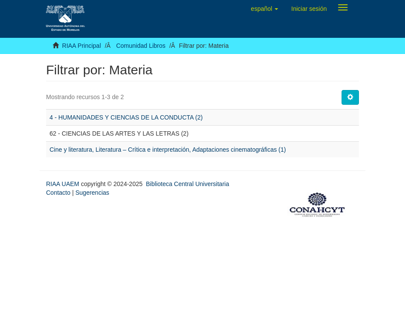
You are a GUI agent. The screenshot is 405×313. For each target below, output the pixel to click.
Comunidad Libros (141, 45)
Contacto (58, 192)
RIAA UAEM (63, 183)
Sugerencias (92, 192)
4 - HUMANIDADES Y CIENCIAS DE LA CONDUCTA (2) (126, 117)
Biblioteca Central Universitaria (187, 183)
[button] (264, 8)
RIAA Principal (81, 45)
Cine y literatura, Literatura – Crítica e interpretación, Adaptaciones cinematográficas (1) (168, 149)
